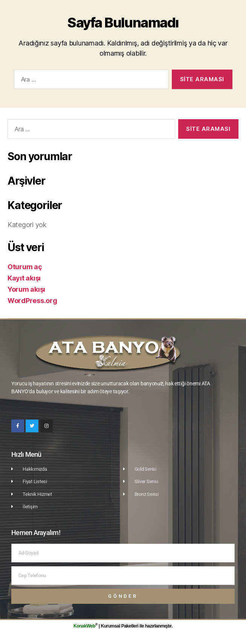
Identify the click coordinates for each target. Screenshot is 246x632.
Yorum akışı (26, 289)
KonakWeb (84, 626)
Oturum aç (25, 267)
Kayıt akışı (24, 278)
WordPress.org (32, 301)
